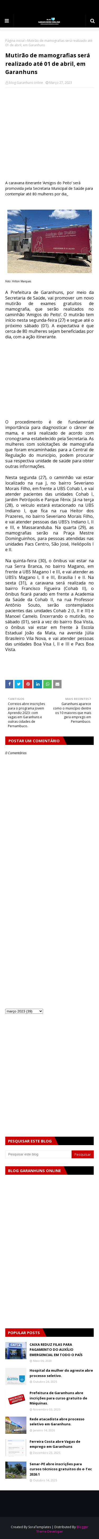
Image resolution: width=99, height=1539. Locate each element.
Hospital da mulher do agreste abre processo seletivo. (61, 1373)
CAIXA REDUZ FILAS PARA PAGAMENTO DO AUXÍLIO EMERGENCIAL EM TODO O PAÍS (56, 1349)
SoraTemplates (39, 1527)
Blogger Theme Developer (62, 1529)
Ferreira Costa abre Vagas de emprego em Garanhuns (55, 1444)
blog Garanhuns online (26, 82)
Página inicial (15, 40)
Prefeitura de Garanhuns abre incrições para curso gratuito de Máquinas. (58, 1398)
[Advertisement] (49, 130)
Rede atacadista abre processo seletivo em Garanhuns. (57, 1422)
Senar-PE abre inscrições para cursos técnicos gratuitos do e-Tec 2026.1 (61, 1469)
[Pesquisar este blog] (38, 1154)
